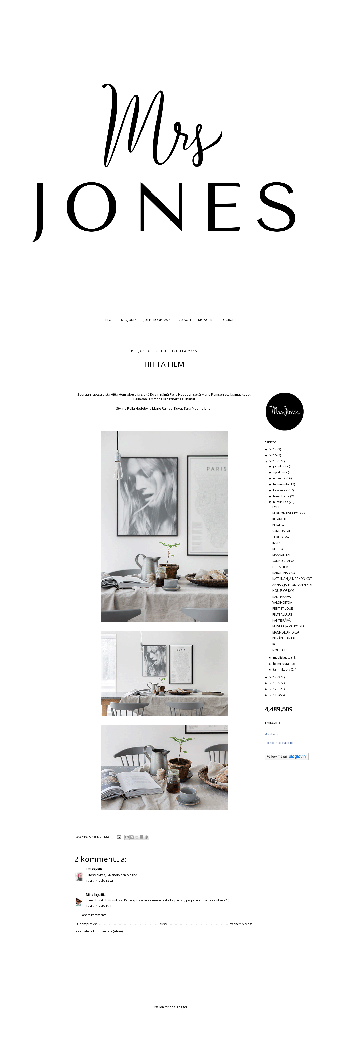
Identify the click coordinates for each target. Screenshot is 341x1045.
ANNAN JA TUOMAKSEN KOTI (293, 585)
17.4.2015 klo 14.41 (99, 881)
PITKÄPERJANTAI (283, 638)
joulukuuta (281, 466)
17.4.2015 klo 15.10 (99, 906)
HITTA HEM (280, 567)
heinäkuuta (281, 484)
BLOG (109, 320)
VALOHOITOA (282, 602)
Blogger (181, 1007)
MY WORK (205, 320)
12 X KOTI (184, 320)
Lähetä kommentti (94, 915)
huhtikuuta (281, 502)
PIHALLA (278, 525)
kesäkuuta (280, 490)
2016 (273, 455)
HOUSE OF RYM (283, 590)
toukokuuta (281, 496)
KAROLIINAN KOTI (285, 573)
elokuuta (279, 478)
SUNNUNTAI (281, 531)
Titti (88, 869)
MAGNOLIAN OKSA (285, 632)
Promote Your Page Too (279, 742)
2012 (273, 689)
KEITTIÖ (277, 549)
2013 (273, 683)
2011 (273, 695)
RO (274, 644)
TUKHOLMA (280, 537)
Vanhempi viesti (241, 924)
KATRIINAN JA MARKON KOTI (292, 578)
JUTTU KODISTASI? (157, 320)
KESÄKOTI (279, 519)
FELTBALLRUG (282, 614)
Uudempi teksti (86, 924)
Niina (89, 894)
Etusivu (164, 924)
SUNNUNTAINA (283, 561)
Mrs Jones (271, 734)
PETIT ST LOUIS (282, 608)
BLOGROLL (227, 320)
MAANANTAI (281, 555)
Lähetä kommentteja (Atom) (103, 931)
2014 (273, 677)
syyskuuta (280, 472)
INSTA (276, 543)
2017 (273, 449)
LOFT (276, 507)
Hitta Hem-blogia (124, 394)
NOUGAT (279, 650)
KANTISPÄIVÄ (281, 597)
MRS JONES (128, 320)
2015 (273, 461)
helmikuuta (281, 664)
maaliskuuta (282, 657)
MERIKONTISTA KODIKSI (289, 513)
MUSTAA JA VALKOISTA (288, 626)
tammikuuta (282, 669)
